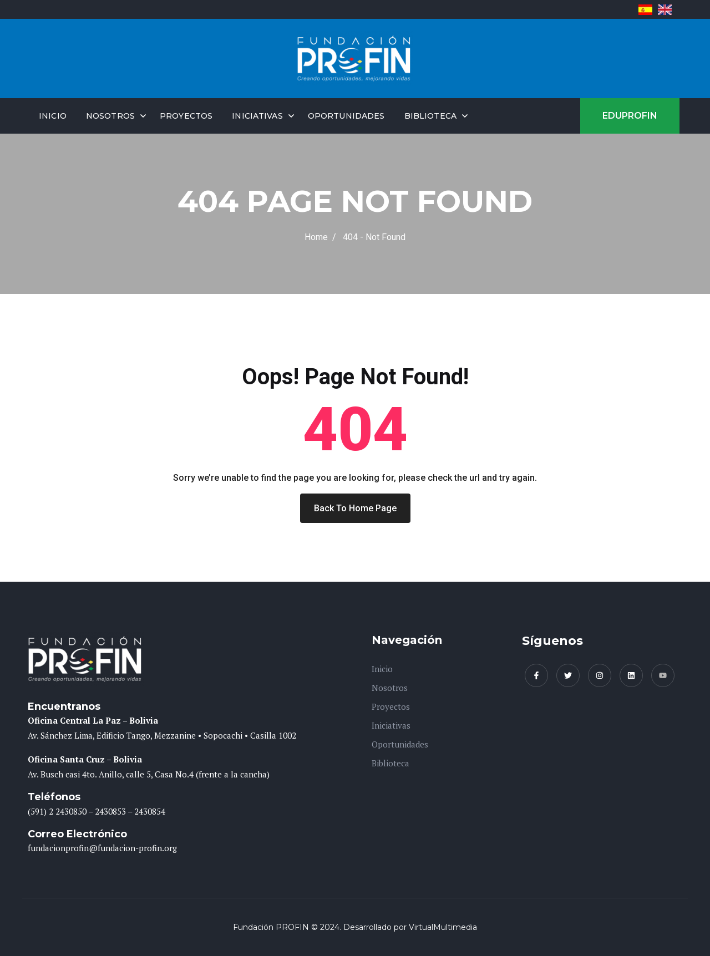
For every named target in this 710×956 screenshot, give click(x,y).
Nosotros (110, 116)
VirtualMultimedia (443, 927)
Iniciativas (257, 116)
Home (318, 237)
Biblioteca (430, 116)
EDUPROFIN (629, 115)
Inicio (53, 116)
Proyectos (186, 116)
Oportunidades (346, 116)
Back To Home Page (355, 508)
